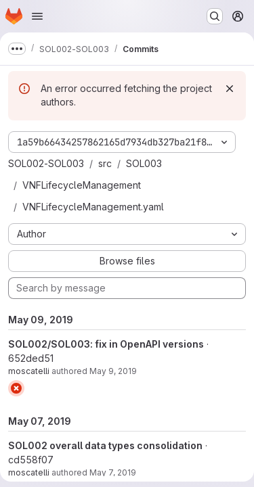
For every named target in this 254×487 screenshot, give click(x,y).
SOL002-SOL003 (46, 163)
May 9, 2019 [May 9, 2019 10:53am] (113, 371)
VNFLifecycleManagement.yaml (93, 206)
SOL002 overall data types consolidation (105, 445)
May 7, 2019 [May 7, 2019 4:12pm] (112, 472)
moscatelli (28, 371)
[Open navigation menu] (37, 16)
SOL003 (144, 163)
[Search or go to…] (215, 16)
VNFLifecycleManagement (81, 185)
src (105, 163)
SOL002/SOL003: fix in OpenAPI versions (106, 344)
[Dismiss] (229, 88)
